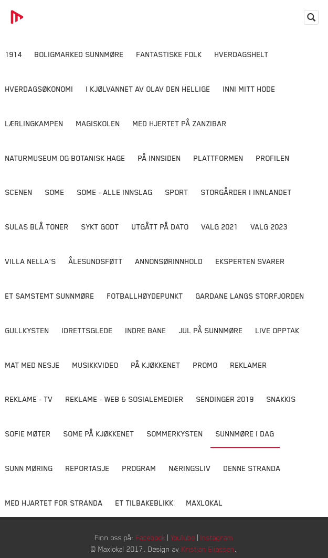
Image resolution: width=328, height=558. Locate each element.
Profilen (273, 158)
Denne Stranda (252, 468)
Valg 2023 (269, 226)
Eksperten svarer (250, 261)
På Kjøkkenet (156, 364)
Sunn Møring (29, 468)
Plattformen (219, 158)
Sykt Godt (100, 226)
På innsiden (159, 158)
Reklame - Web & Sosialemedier (125, 399)
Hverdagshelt (242, 54)
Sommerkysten (175, 433)
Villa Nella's (30, 261)
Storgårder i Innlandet (246, 192)
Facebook (150, 537)
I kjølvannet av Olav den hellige (148, 88)
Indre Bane (145, 330)
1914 (13, 54)
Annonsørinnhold (169, 261)
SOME (55, 192)
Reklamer (248, 364)
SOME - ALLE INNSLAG (115, 192)
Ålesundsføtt (96, 261)
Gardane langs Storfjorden (250, 295)
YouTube (183, 537)
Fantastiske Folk (169, 54)
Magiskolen (98, 123)
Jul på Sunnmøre (211, 330)
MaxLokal (204, 502)
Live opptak (278, 330)
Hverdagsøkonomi (39, 88)
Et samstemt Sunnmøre (49, 295)
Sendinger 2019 (225, 399)
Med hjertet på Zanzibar (180, 123)
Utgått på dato (160, 226)
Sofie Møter (28, 433)
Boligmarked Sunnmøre (79, 54)
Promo (205, 364)
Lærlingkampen (34, 123)
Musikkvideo (95, 364)
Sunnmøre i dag (245, 433)
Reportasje (88, 468)
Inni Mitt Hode (249, 88)
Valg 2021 (220, 226)
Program (139, 468)
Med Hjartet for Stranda (54, 502)
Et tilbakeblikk (144, 502)
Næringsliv (190, 468)
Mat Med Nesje (32, 364)
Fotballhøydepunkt (145, 295)
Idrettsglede (87, 330)
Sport (176, 192)
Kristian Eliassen (208, 548)
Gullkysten (27, 330)
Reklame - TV (29, 399)
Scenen (19, 192)
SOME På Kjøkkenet (99, 433)
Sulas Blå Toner (37, 226)
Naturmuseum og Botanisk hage (65, 158)
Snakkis (281, 399)
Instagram (216, 537)
